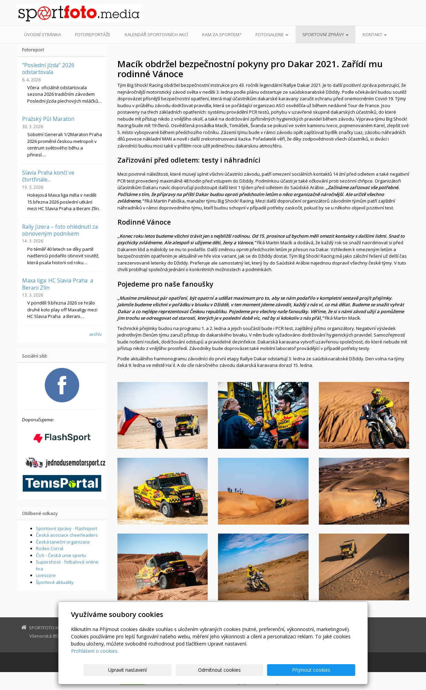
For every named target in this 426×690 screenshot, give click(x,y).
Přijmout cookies (329, 670)
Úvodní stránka (42, 34)
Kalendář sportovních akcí (156, 34)
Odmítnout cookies (272, 670)
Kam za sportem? (221, 34)
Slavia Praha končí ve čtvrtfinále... (48, 176)
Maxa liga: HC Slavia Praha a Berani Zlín (57, 284)
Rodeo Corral (49, 548)
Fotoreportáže (93, 34)
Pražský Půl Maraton (48, 119)
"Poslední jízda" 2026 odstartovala (48, 68)
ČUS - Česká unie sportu (61, 555)
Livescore (46, 575)
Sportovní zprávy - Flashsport (66, 528)
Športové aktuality (55, 582)
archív (95, 334)
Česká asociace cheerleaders (67, 535)
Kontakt (375, 34)
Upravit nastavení (216, 670)
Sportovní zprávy (325, 34)
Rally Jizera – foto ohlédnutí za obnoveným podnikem (60, 230)
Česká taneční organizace (63, 542)
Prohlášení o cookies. (94, 651)
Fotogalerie (272, 34)
